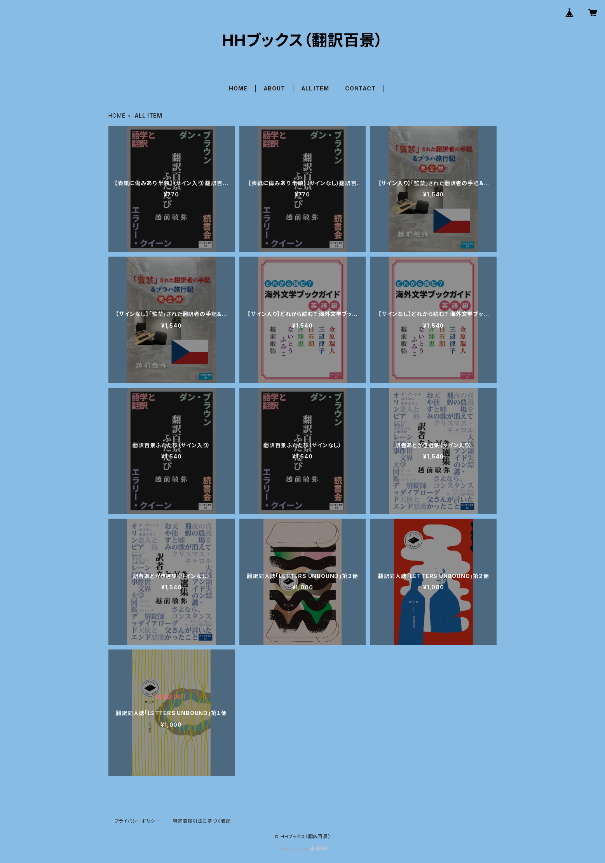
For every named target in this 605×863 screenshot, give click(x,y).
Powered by (303, 849)
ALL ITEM (315, 88)
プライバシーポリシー (137, 821)
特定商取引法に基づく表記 (202, 821)
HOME (238, 88)
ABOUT (274, 88)
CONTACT (360, 88)
